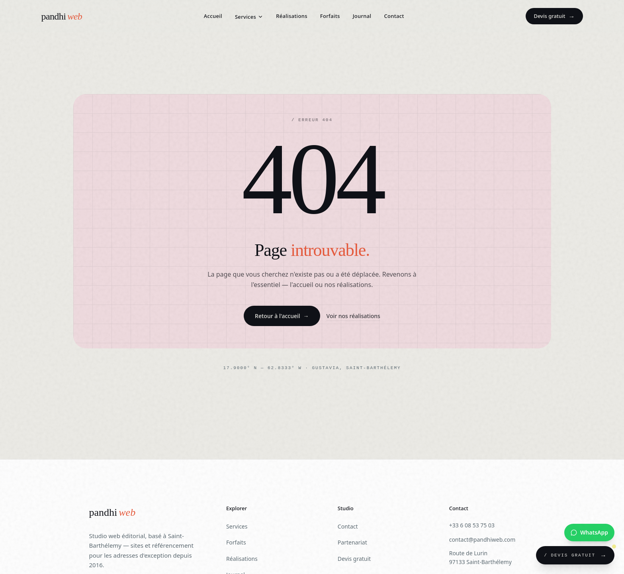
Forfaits (330, 16)
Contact (394, 16)
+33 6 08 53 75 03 (472, 525)
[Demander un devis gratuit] (575, 555)
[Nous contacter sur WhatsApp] (589, 532)
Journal (362, 16)
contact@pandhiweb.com (482, 539)
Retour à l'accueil (282, 315)
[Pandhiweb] (112, 512)
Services (249, 16)
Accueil (213, 16)
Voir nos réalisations (353, 316)
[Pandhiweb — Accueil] (61, 16)
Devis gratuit (554, 16)
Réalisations (291, 16)
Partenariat (352, 542)
